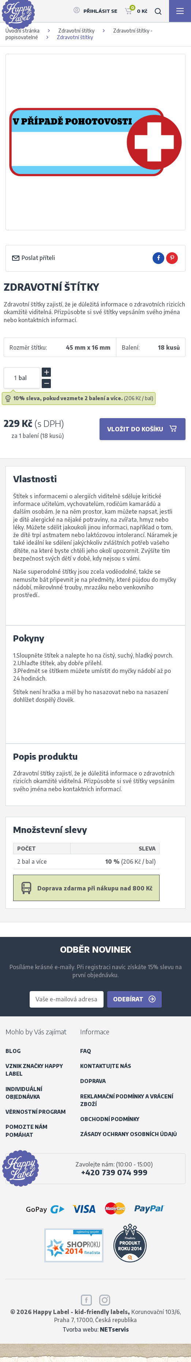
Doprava (93, 1081)
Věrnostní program (35, 1112)
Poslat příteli (33, 257)
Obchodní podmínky (109, 1119)
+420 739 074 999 (114, 1172)
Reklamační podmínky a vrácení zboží (126, 1100)
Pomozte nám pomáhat (26, 1131)
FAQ (85, 1051)
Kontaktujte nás (105, 1066)
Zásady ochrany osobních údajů (128, 1134)
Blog (12, 1051)
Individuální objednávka (23, 1093)
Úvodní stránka (22, 30)
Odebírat (134, 999)
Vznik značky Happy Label (34, 1070)
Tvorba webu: (96, 1329)
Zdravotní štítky (76, 30)
